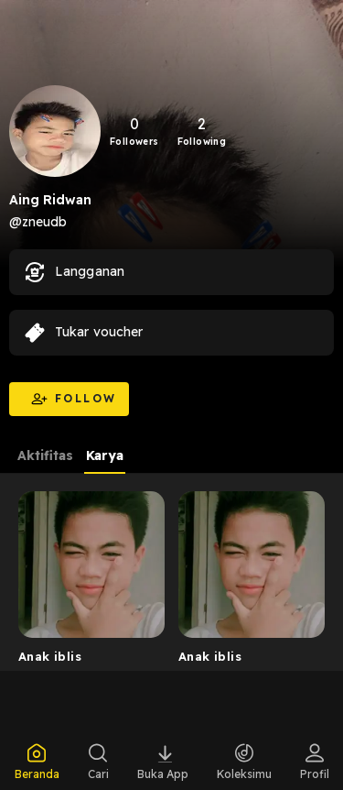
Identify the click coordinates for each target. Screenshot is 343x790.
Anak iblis (49, 656)
